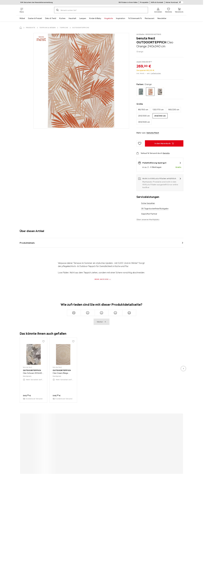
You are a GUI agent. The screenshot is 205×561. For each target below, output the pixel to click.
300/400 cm (144, 122)
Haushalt (72, 18)
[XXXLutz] (39, 10)
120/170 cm (158, 109)
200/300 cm (144, 116)
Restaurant (149, 18)
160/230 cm (173, 109)
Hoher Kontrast (174, 2)
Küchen (62, 18)
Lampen (82, 18)
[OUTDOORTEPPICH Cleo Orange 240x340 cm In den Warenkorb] (164, 143)
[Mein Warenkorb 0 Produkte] (179, 10)
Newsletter (161, 18)
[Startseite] (21, 28)
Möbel (22, 18)
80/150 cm (143, 109)
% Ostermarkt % (135, 18)
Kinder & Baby (95, 18)
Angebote (108, 18)
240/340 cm (160, 116)
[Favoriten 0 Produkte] (168, 10)
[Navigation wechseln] (22, 10)
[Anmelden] (158, 10)
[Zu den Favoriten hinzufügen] (139, 143)
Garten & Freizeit (35, 18)
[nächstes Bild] (183, 368)
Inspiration (120, 18)
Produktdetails (27, 242)
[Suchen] (57, 10)
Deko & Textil (50, 18)
